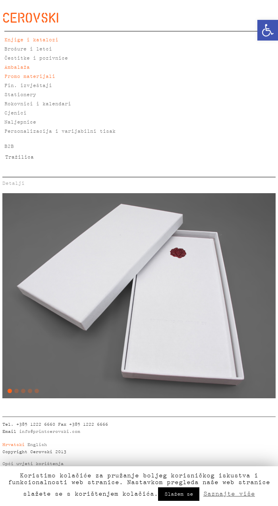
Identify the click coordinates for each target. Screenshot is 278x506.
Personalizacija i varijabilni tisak (60, 131)
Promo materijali (29, 76)
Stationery (20, 94)
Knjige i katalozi (31, 40)
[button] (267, 30)
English (37, 444)
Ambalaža (17, 67)
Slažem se (178, 494)
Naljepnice (20, 122)
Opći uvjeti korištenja (33, 463)
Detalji (13, 183)
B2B (9, 146)
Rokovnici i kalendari (37, 104)
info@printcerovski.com (49, 431)
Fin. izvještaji (28, 85)
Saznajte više (229, 493)
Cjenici (15, 113)
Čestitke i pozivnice (36, 58)
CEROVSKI (30, 17)
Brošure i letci (28, 49)
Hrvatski (13, 444)
